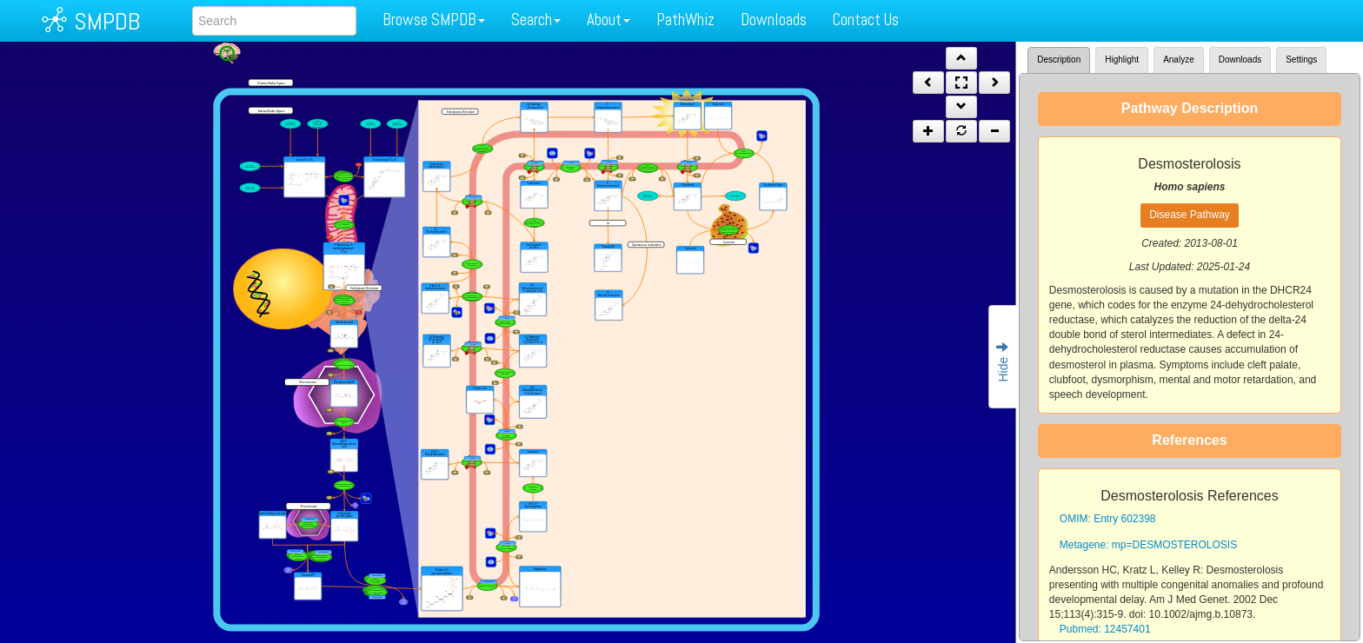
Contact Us (866, 19)
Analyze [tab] (1178, 59)
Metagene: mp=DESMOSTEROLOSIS (1148, 545)
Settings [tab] (1301, 59)
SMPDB (107, 21)
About (608, 19)
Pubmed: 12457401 (1105, 629)
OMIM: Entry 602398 (1108, 519)
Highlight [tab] (1122, 59)
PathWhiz (685, 19)
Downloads (774, 19)
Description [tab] (1058, 59)
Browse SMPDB (433, 19)
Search (536, 19)
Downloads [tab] (1240, 59)
